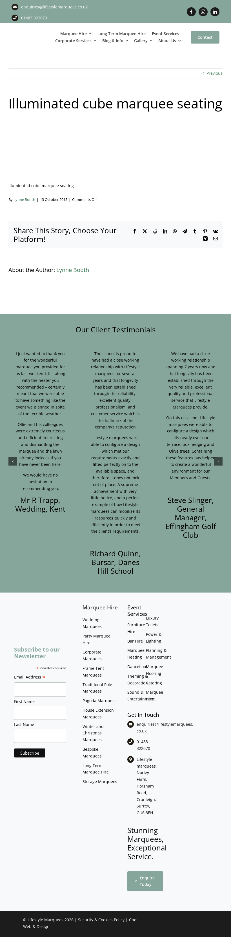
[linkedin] (214, 11)
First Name (24, 701)
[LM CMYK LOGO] (29, 32)
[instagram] (203, 11)
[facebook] (191, 11)
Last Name (24, 724)
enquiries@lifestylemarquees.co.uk (54, 7)
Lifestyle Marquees (45, 919)
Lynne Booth (24, 199)
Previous (214, 73)
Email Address (30, 678)
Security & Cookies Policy (101, 919)
